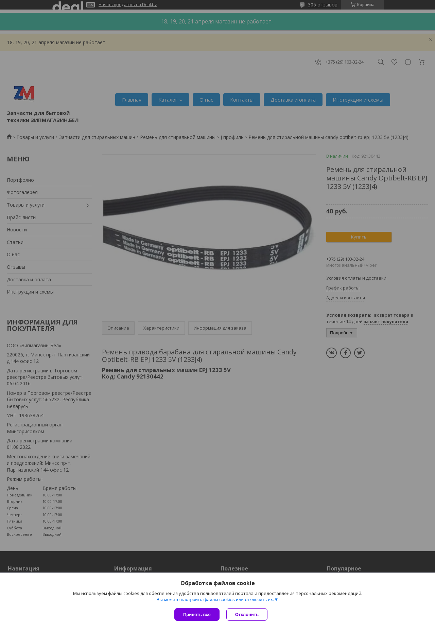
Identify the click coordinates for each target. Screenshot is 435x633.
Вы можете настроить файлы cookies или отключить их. (215, 599)
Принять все (197, 614)
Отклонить (247, 614)
